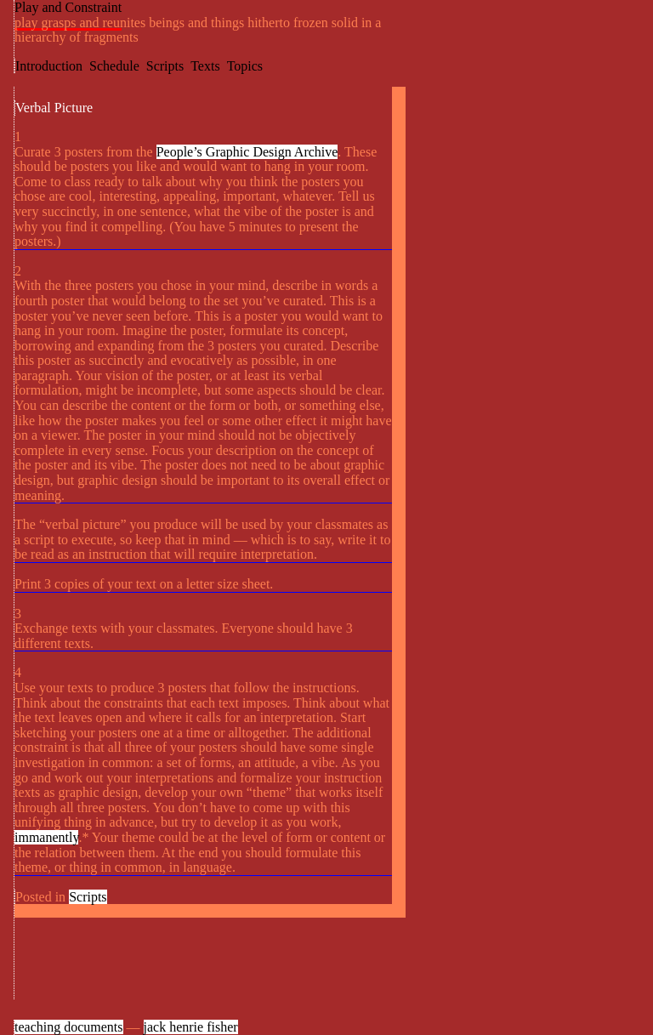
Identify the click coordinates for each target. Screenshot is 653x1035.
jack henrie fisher (191, 1027)
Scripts (165, 66)
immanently (46, 837)
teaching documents (68, 1027)
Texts (204, 66)
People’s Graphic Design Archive (247, 152)
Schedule (114, 66)
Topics (245, 66)
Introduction (48, 66)
